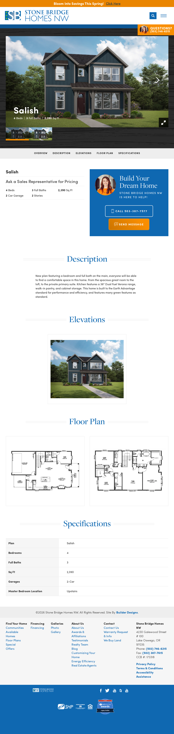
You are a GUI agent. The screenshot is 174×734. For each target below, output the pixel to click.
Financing (37, 628)
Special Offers (11, 646)
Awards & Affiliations (79, 634)
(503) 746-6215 (156, 648)
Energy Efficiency (83, 661)
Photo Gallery (56, 630)
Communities (15, 628)
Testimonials (80, 640)
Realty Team (80, 644)
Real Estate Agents (84, 665)
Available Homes (12, 634)
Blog (75, 648)
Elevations (83, 153)
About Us (78, 628)
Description (61, 153)
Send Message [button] (131, 224)
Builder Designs (127, 612)
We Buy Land (112, 640)
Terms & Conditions (149, 668)
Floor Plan (105, 153)
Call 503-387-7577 (131, 211)
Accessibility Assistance (145, 674)
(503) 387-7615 (152, 653)
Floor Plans (13, 640)
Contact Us (111, 628)
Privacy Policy (145, 664)
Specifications (129, 153)
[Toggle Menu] (164, 16)
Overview (40, 153)
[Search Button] (153, 15)
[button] (153, 15)
